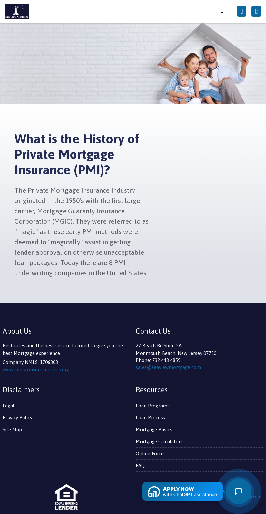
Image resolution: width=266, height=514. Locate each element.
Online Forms (151, 453)
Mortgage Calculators (159, 441)
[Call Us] (242, 11)
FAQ (140, 465)
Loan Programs (153, 405)
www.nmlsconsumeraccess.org (36, 369)
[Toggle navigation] (256, 11)
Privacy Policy (17, 417)
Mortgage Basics (154, 429)
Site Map (12, 429)
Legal (8, 405)
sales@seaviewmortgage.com (168, 367)
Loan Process (150, 417)
